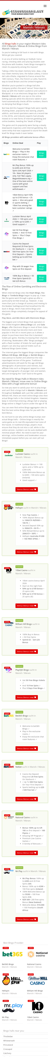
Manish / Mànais (23, 457)
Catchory (7, 1053)
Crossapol (7, 1049)
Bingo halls (10, 43)
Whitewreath (9, 1040)
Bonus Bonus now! (26, 489)
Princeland (8, 1045)
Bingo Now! (41, 154)
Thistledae (8, 1036)
